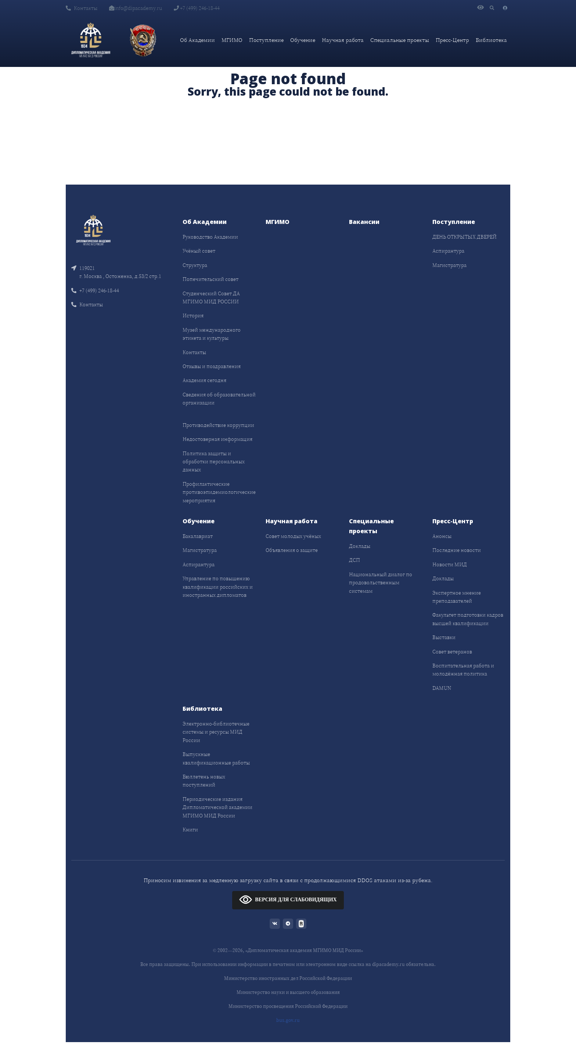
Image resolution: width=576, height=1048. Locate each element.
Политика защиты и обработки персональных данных (214, 462)
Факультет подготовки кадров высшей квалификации (467, 619)
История (193, 315)
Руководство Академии (210, 236)
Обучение (302, 40)
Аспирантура (448, 250)
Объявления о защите (292, 550)
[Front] (93, 230)
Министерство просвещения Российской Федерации (288, 1006)
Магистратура (449, 265)
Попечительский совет (210, 279)
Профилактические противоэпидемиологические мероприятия (219, 492)
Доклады (359, 546)
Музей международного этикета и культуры (212, 334)
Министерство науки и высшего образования (288, 992)
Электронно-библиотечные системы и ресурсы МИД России (216, 732)
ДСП (354, 560)
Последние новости (456, 550)
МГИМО (232, 40)
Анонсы (441, 536)
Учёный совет (199, 250)
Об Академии (197, 40)
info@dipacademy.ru (135, 8)
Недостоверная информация (217, 439)
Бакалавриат (198, 536)
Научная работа (343, 40)
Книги (190, 829)
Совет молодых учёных (293, 536)
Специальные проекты (399, 40)
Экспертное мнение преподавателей (456, 597)
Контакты (81, 8)
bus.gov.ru (288, 1020)
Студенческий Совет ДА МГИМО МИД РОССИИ (211, 297)
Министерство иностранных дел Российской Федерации (288, 978)
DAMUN (441, 688)
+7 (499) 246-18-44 (197, 8)
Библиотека (491, 40)
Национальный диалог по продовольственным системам (380, 583)
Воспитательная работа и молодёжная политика (463, 669)
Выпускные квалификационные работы (216, 758)
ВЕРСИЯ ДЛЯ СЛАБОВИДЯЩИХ (287, 899)
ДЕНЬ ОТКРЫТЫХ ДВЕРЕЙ (464, 236)
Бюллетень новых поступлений (204, 780)
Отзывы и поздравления (212, 366)
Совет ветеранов (452, 651)
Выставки (444, 637)
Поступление (266, 40)
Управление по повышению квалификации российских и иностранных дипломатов (218, 587)
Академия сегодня (204, 380)
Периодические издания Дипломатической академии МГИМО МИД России (217, 807)
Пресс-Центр (452, 40)
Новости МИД (449, 564)
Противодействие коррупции (218, 425)
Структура (195, 265)
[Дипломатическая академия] (91, 40)
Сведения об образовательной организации (219, 398)
